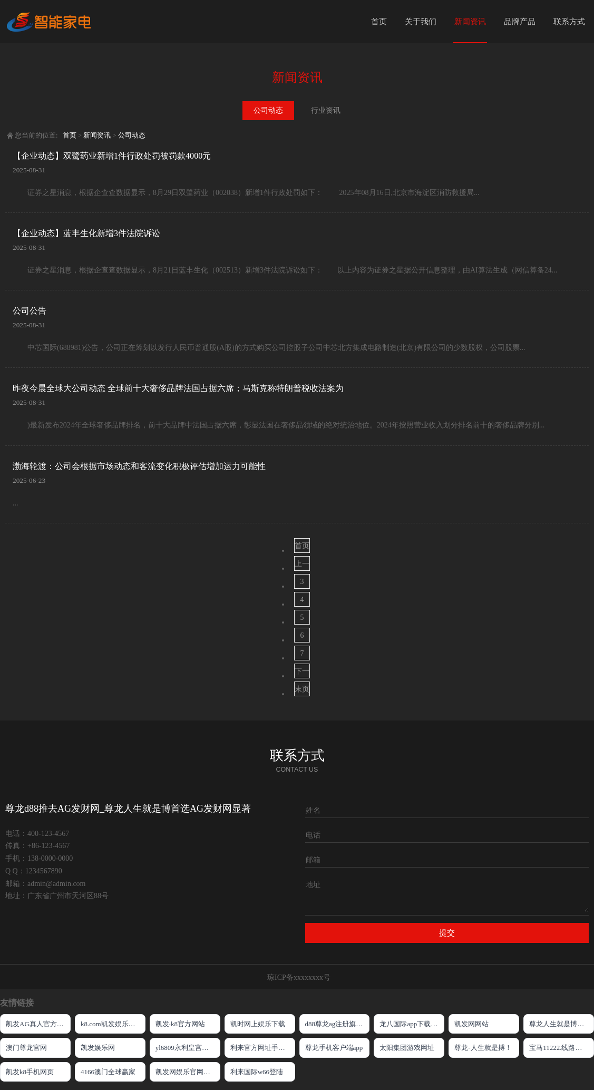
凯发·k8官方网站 (180, 1024)
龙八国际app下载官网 (411, 1024)
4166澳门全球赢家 (108, 1072)
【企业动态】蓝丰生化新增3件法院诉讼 (86, 233)
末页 (302, 689)
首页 (379, 21)
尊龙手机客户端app (334, 1048)
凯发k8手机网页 (30, 1072)
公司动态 (268, 110)
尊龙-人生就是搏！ (482, 1048)
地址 (313, 885)
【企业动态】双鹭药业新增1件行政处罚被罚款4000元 (112, 155)
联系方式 (569, 21)
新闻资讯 (470, 21)
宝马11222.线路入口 (559, 1048)
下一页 (302, 672)
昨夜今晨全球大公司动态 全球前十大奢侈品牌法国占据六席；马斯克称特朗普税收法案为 (178, 388)
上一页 (302, 565)
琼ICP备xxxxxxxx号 (298, 977)
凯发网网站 (471, 1024)
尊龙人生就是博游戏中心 (561, 1024)
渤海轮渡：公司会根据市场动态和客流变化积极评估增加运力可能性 (139, 466)
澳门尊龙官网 (26, 1048)
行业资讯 (325, 110)
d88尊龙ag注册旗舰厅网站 (337, 1024)
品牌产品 (519, 21)
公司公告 (29, 310)
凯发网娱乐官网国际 (186, 1072)
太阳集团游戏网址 (406, 1048)
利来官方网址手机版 (261, 1048)
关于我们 (420, 21)
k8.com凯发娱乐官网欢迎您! (113, 1024)
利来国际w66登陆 (256, 1072)
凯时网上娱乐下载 (257, 1024)
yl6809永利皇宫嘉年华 (187, 1048)
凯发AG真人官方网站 (38, 1024)
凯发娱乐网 (98, 1048)
